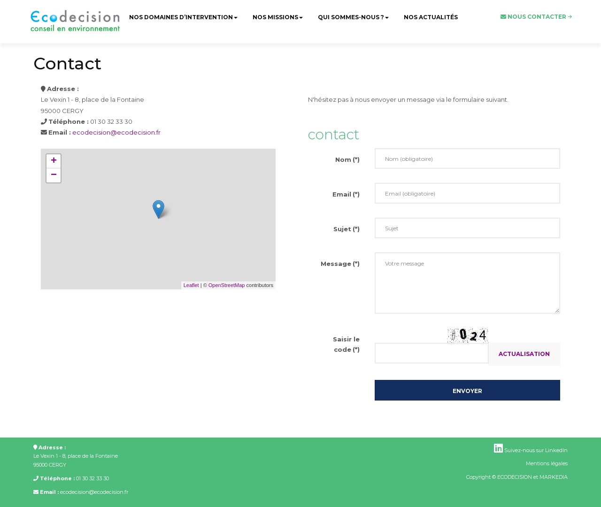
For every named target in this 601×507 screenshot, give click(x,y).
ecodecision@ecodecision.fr (116, 132)
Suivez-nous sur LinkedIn (531, 450)
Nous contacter (533, 16)
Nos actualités (431, 17)
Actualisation (524, 353)
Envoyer (467, 390)
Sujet (346, 229)
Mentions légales (547, 463)
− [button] (54, 175)
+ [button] (54, 161)
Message (340, 263)
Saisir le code (346, 344)
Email (346, 194)
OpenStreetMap (226, 285)
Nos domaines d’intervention (183, 17)
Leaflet (191, 285)
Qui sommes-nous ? (353, 17)
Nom (347, 159)
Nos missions (278, 17)
